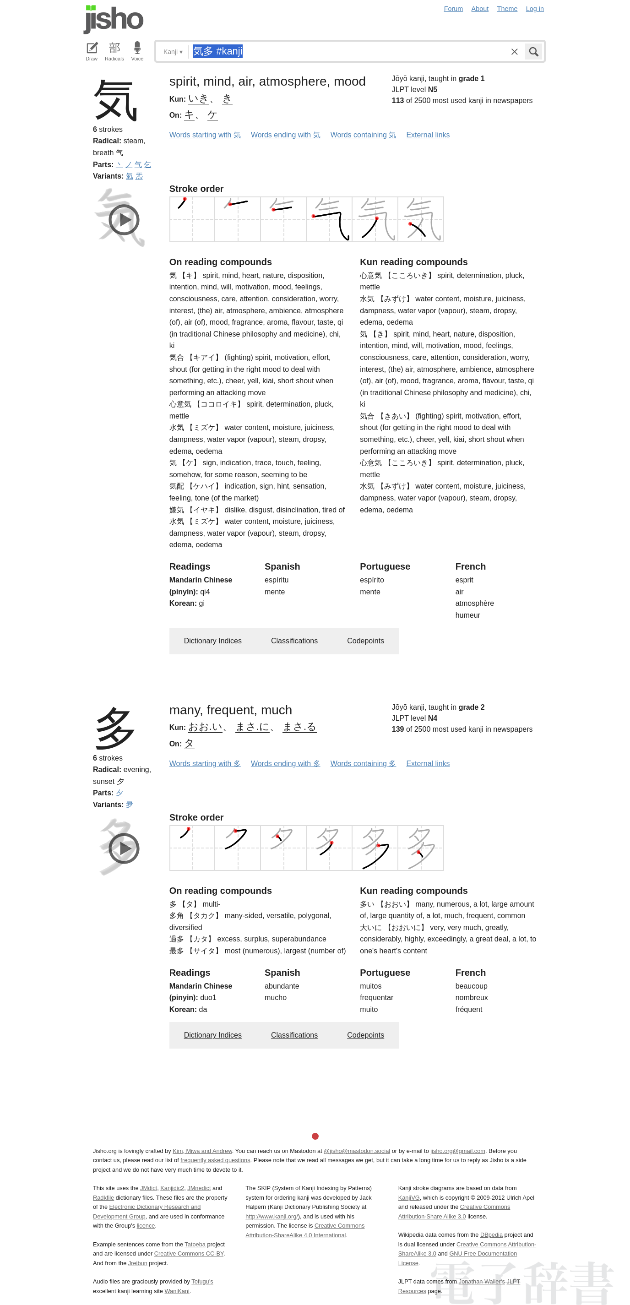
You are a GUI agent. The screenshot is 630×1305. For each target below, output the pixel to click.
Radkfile (103, 1197)
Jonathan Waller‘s (482, 1281)
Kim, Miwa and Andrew (202, 1150)
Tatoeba (195, 1244)
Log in (535, 8)
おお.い (205, 726)
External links (428, 135)
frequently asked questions (215, 1160)
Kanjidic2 (172, 1188)
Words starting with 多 (205, 763)
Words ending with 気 (285, 135)
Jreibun (137, 1263)
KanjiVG (409, 1197)
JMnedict (199, 1188)
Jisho (113, 19)
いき (198, 98)
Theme (507, 8)
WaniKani (177, 1291)
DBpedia (491, 1234)
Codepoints (365, 641)
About (480, 8)
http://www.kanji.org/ (271, 1216)
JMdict (148, 1188)
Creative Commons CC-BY (188, 1253)
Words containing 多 (363, 763)
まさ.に (252, 726)
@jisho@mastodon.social (357, 1150)
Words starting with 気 (205, 135)
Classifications (294, 641)
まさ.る (299, 726)
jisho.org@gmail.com (457, 1150)
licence (146, 1225)
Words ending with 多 (285, 763)
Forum (453, 8)
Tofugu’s (202, 1281)
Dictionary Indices (213, 641)
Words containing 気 (363, 135)
